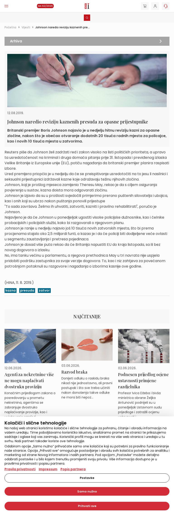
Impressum (48, 469)
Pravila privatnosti (20, 469)
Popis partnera (73, 469)
